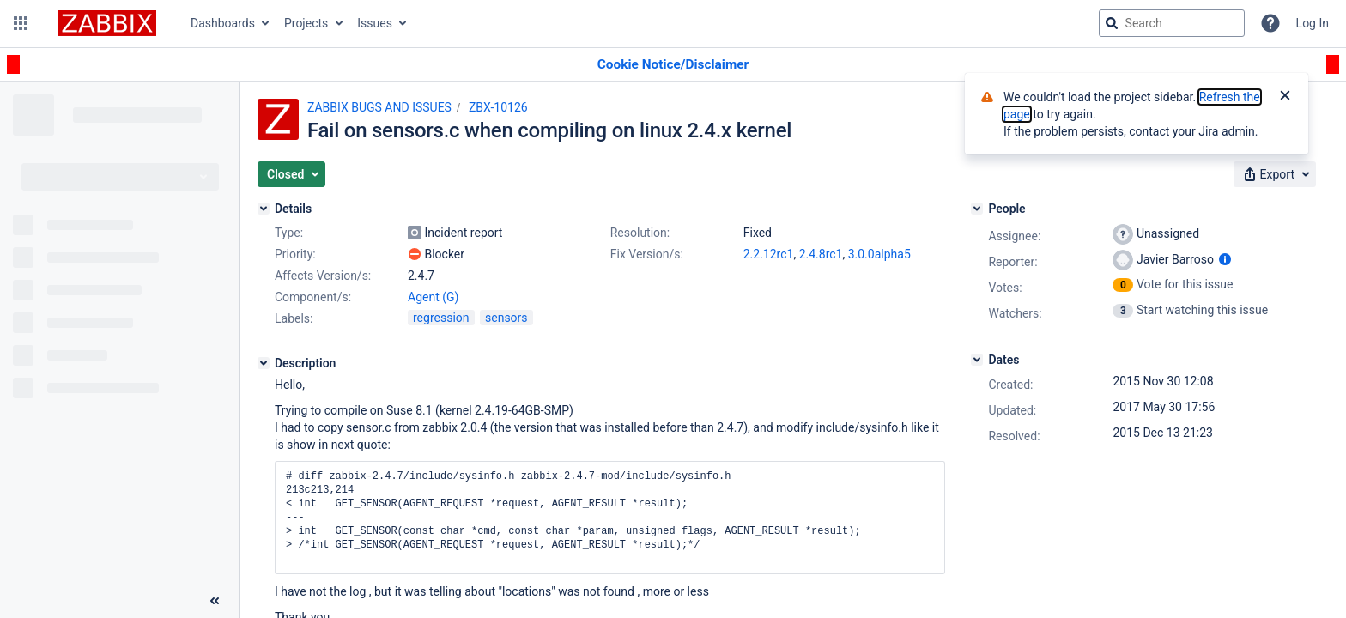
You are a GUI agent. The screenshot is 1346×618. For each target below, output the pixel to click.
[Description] (264, 363)
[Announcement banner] (673, 65)
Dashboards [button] (223, 23)
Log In (1312, 23)
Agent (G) (433, 297)
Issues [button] (374, 23)
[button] (21, 23)
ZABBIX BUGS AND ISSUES (379, 107)
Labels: (293, 318)
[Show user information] (1225, 259)
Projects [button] (306, 23)
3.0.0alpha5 (879, 254)
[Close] (1285, 97)
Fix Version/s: (646, 254)
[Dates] (977, 360)
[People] (977, 209)
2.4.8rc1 (821, 254)
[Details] (264, 209)
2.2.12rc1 (768, 254)
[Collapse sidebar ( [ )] (214, 601)
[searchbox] (1172, 23)
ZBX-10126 (498, 107)
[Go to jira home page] (107, 23)
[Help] (1270, 23)
